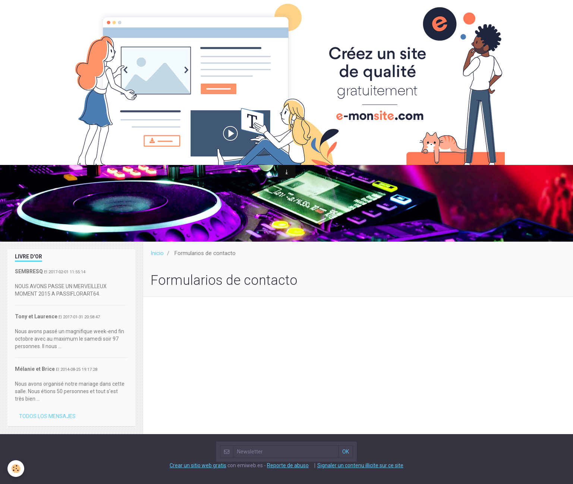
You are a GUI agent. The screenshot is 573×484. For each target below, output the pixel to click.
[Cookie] (15, 468)
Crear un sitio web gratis (198, 465)
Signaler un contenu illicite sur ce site (360, 465)
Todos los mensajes (47, 416)
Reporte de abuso (288, 465)
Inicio (157, 253)
